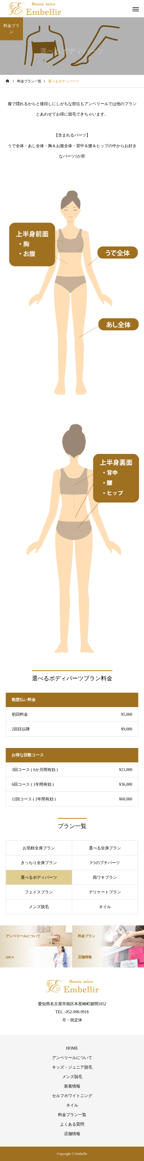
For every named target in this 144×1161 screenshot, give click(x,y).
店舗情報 (72, 1134)
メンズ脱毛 (72, 1077)
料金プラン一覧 (72, 1115)
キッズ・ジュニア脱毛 (72, 1067)
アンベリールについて (72, 1058)
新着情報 (72, 1086)
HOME (72, 1048)
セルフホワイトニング (72, 1096)
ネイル (72, 1105)
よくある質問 (72, 1124)
